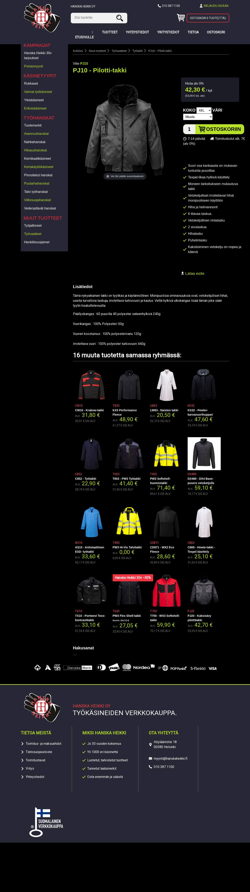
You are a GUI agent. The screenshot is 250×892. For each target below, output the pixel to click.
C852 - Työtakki (85, 478)
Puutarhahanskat (36, 183)
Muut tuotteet (43, 218)
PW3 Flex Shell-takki (127, 615)
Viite (76, 63)
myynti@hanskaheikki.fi (170, 759)
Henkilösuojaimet (36, 242)
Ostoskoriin (223, 129)
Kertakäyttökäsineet (38, 167)
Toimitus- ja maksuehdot (43, 744)
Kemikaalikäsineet (37, 158)
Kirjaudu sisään (216, 5)
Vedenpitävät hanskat (40, 208)
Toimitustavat (35, 760)
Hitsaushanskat (35, 150)
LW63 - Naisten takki (164, 410)
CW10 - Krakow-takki (89, 410)
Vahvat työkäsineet (38, 92)
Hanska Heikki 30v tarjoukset (38, 55)
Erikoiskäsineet (35, 108)
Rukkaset (31, 83)
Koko (189, 110)
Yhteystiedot (35, 777)
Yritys (30, 768)
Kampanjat (37, 45)
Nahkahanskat (34, 142)
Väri (217, 110)
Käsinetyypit (40, 75)
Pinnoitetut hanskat (38, 175)
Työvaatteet (32, 234)
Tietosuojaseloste (39, 752)
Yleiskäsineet (34, 100)
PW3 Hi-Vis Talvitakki (127, 547)
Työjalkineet (33, 225)
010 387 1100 (171, 5)
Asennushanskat (36, 133)
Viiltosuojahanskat (37, 200)
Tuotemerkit (33, 125)
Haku (120, 18)
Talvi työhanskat (36, 191)
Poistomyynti (33, 66)
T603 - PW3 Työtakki (126, 478)
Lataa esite (192, 273)
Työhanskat (39, 117)
